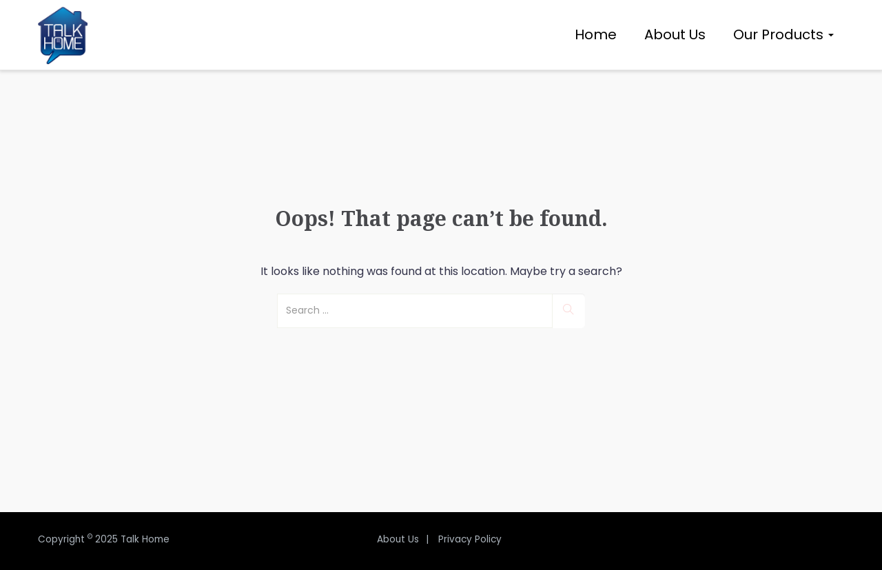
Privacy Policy (470, 539)
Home (596, 34)
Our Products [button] (783, 34)
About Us (675, 34)
